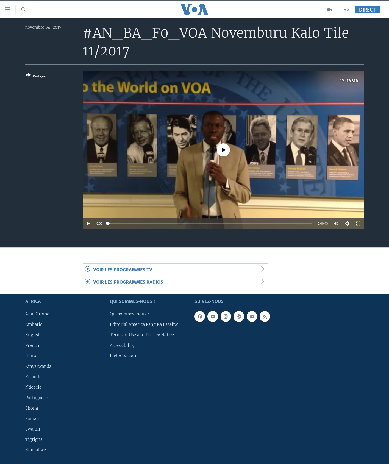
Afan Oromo (37, 314)
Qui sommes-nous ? (129, 314)
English (33, 334)
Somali (32, 418)
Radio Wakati (123, 355)
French (32, 345)
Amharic (33, 324)
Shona (31, 408)
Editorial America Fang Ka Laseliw (144, 324)
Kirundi (32, 376)
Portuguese (36, 397)
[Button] (36, 76)
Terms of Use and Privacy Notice (142, 334)
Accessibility (122, 345)
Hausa (31, 355)
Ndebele (33, 387)
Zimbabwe (35, 450)
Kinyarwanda (38, 366)
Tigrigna (34, 439)
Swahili (32, 428)
